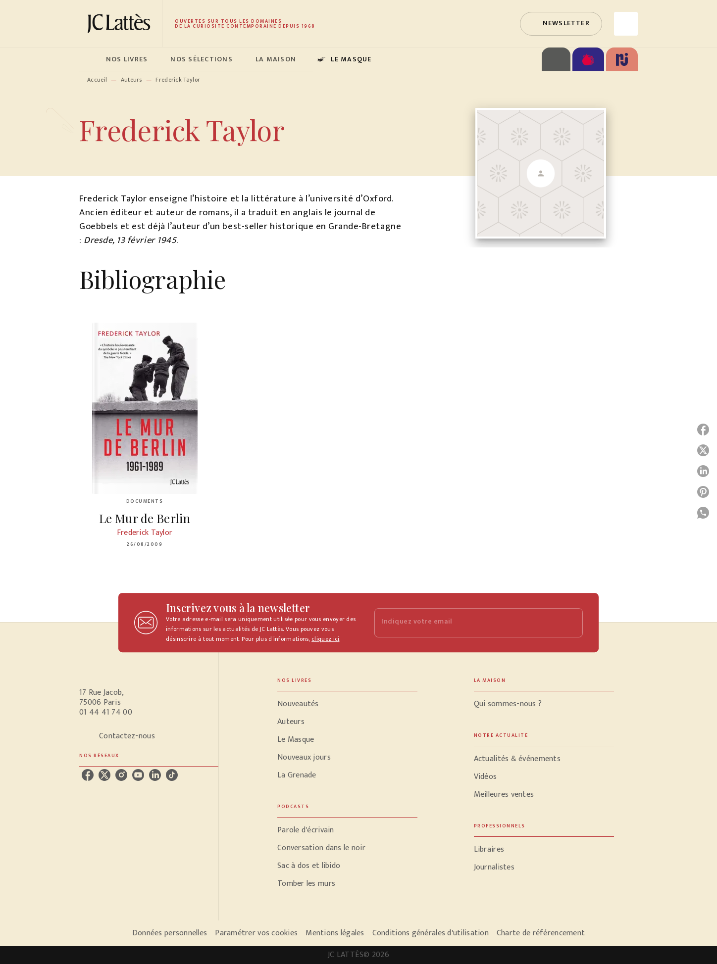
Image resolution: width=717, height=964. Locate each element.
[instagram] (121, 775)
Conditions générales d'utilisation (430, 933)
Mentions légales (335, 933)
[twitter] (104, 775)
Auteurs (131, 80)
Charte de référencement (541, 933)
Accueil (97, 80)
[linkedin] (155, 775)
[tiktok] (171, 775)
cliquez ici (325, 639)
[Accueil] (120, 23)
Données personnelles (169, 933)
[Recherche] (626, 24)
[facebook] (87, 775)
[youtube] (138, 775)
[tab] (89, 59)
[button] (561, 24)
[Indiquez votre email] (466, 622)
